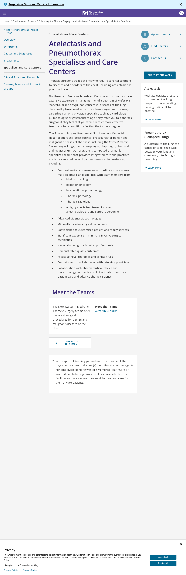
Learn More (152, 126)
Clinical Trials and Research (21, 77)
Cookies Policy (30, 570)
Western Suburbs (106, 311)
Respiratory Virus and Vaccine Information (36, 4)
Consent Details (11, 570)
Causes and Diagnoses (18, 53)
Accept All (163, 557)
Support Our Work (159, 79)
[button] (4, 13)
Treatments (11, 60)
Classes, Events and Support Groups (22, 86)
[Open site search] (181, 13)
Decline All (163, 563)
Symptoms (11, 46)
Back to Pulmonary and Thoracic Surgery (21, 31)
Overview (10, 39)
